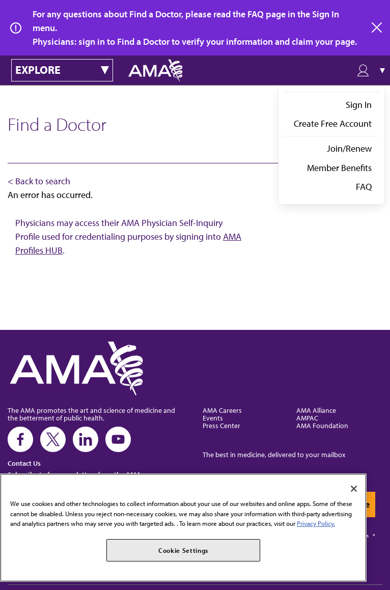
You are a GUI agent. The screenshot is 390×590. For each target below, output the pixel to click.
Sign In (359, 104)
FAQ (364, 186)
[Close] (354, 488)
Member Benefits (339, 168)
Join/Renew (349, 148)
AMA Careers (222, 410)
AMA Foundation (322, 425)
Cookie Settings (183, 550)
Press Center (221, 425)
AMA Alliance (316, 410)
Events (213, 417)
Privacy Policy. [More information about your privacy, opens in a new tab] (316, 523)
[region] (183, 527)
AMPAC (307, 417)
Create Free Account (333, 123)
